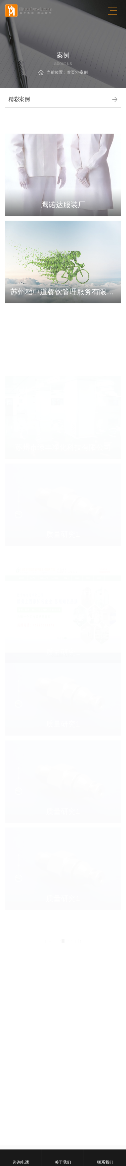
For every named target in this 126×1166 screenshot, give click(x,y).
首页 (70, 71)
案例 (81, 71)
